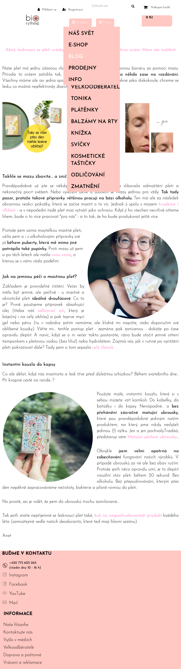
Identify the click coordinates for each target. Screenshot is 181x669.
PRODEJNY (82, 68)
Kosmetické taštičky (88, 160)
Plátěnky (84, 110)
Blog (75, 56)
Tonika (81, 98)
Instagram (18, 575)
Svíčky (80, 144)
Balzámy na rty (94, 121)
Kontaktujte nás (18, 632)
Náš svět (90, 33)
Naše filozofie (15, 625)
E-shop (90, 45)
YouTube (17, 593)
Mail (13, 603)
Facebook (18, 584)
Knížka (81, 133)
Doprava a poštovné (22, 655)
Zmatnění (85, 186)
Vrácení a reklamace (22, 662)
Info (90, 79)
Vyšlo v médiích (17, 640)
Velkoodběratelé (95, 87)
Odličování (88, 175)
